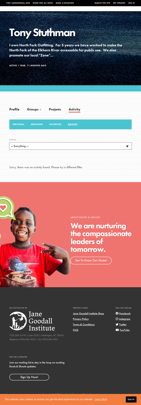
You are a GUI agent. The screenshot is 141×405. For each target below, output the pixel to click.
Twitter (121, 330)
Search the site (102, 3)
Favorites (55, 130)
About (43, 11)
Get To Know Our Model (91, 267)
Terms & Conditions (84, 330)
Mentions (37, 130)
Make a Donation (65, 3)
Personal (18, 130)
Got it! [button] (131, 399)
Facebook (123, 319)
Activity (74, 115)
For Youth (55, 11)
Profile (14, 115)
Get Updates (119, 3)
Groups (115, 11)
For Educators (72, 11)
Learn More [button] (100, 399)
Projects (104, 11)
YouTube (123, 336)
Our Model (90, 11)
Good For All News (43, 3)
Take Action (128, 11)
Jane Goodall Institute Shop (88, 319)
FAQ (75, 336)
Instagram (123, 325)
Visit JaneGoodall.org (18, 3)
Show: (12, 146)
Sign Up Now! (29, 383)
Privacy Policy (81, 325)
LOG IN (131, 3)
